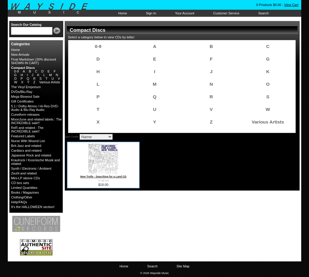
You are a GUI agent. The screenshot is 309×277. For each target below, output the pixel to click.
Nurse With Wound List (28, 141)
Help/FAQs (19, 202)
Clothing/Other (21, 197)
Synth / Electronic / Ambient (31, 168)
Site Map (182, 266)
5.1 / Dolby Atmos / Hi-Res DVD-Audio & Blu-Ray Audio (35, 108)
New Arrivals (20, 54)
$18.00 (103, 184)
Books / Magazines (25, 192)
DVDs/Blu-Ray (21, 92)
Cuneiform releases (25, 114)
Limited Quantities (24, 187)
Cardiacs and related (26, 150)
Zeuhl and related (24, 173)
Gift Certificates (22, 101)
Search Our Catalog (26, 24)
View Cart (291, 5)
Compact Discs (23, 68)
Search (263, 13)
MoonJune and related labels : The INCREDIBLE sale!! (36, 121)
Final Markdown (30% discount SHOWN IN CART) (33, 61)
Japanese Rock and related (31, 155)
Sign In (151, 13)
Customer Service (226, 13)
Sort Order (72, 136)
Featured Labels (23, 136)
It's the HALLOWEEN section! (32, 207)
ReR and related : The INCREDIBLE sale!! (27, 129)
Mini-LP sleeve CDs (25, 178)
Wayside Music (52, 8)
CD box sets (20, 183)
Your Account (184, 13)
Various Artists (49, 82)
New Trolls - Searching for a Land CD (103, 176)
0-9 (16, 71)
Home (122, 13)
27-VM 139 (103, 181)
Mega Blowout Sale (25, 96)
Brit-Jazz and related (26, 145)
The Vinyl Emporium (26, 87)
